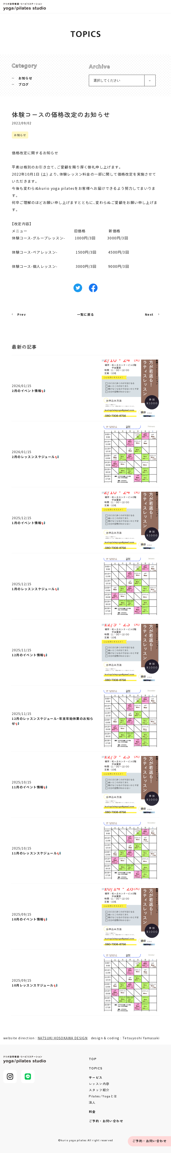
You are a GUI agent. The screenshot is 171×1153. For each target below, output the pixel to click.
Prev (21, 314)
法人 (92, 1102)
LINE (28, 1076)
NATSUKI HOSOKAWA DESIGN (63, 1038)
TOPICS (95, 1068)
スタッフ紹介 (99, 1090)
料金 (92, 1111)
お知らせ (25, 78)
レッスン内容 (99, 1083)
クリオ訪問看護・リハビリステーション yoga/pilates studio (25, 6)
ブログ (23, 84)
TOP (92, 1059)
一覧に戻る (85, 314)
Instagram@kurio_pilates (10, 1076)
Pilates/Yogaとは (103, 1096)
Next (149, 314)
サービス (96, 1077)
